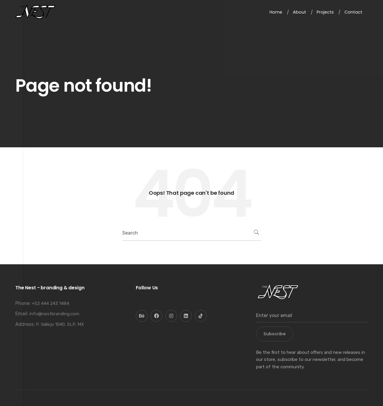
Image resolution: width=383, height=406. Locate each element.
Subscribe (274, 334)
